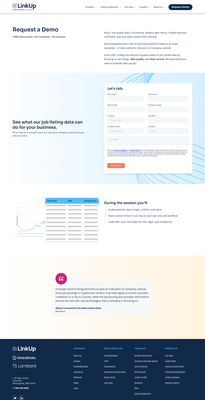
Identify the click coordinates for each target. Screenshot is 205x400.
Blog (136, 388)
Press (76, 388)
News (76, 382)
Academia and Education (115, 372)
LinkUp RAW (170, 361)
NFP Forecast (140, 372)
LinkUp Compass (172, 377)
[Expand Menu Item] (96, 7)
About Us (158, 7)
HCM (106, 361)
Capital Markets (111, 355)
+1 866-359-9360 (21, 388)
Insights (143, 7)
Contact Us (78, 372)
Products (89, 7)
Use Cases (108, 382)
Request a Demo (180, 7)
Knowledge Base (81, 366)
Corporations (109, 366)
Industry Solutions (109, 7)
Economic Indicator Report (146, 361)
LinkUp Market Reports (175, 372)
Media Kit (78, 377)
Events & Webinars (143, 393)
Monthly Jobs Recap (143, 355)
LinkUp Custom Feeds (174, 366)
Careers (77, 361)
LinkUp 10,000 (141, 377)
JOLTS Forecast (141, 366)
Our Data (129, 7)
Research (139, 382)
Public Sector (109, 377)
